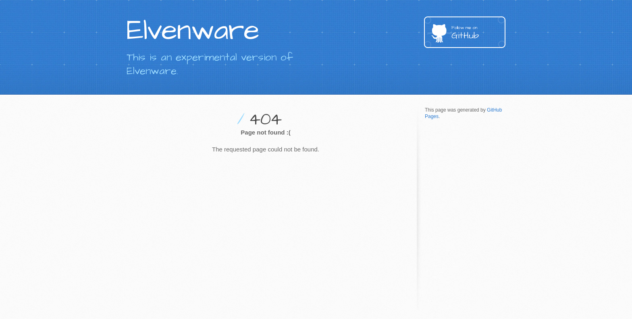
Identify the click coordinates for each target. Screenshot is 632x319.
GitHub (478, 33)
